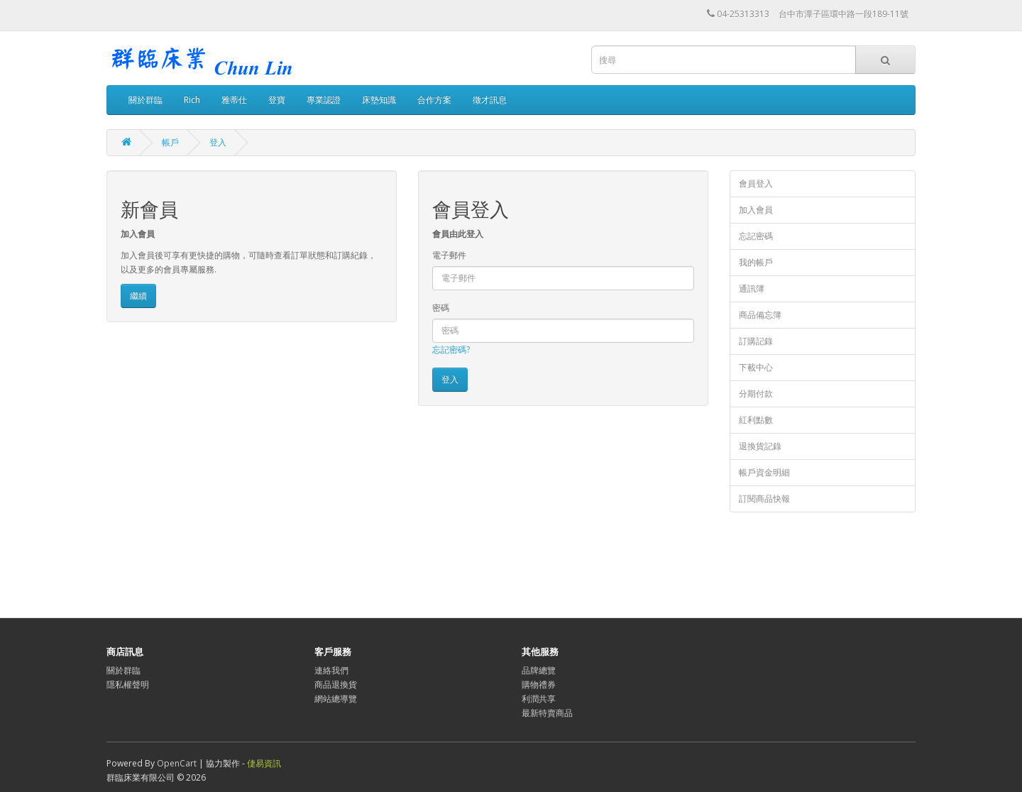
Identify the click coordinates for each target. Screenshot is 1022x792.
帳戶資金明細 (764, 472)
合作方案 (434, 100)
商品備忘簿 (760, 315)
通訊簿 (751, 288)
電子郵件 (449, 255)
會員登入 (756, 183)
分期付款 (756, 393)
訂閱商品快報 (764, 499)
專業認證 (324, 100)
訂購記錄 (756, 341)
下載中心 (756, 367)
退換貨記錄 (760, 446)
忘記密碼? (451, 349)
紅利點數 (756, 420)
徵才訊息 (490, 100)
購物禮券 (539, 684)
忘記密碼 (756, 236)
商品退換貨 (335, 684)
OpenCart (177, 763)
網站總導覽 (335, 699)
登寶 (276, 100)
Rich (192, 100)
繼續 (138, 296)
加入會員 (756, 210)
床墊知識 (379, 100)
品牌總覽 (539, 670)
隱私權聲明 (127, 684)
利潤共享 (539, 699)
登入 (217, 142)
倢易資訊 (264, 763)
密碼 (440, 308)
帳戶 (170, 142)
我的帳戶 (756, 262)
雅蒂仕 (234, 100)
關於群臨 (145, 100)
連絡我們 (331, 670)
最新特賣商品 (547, 713)
